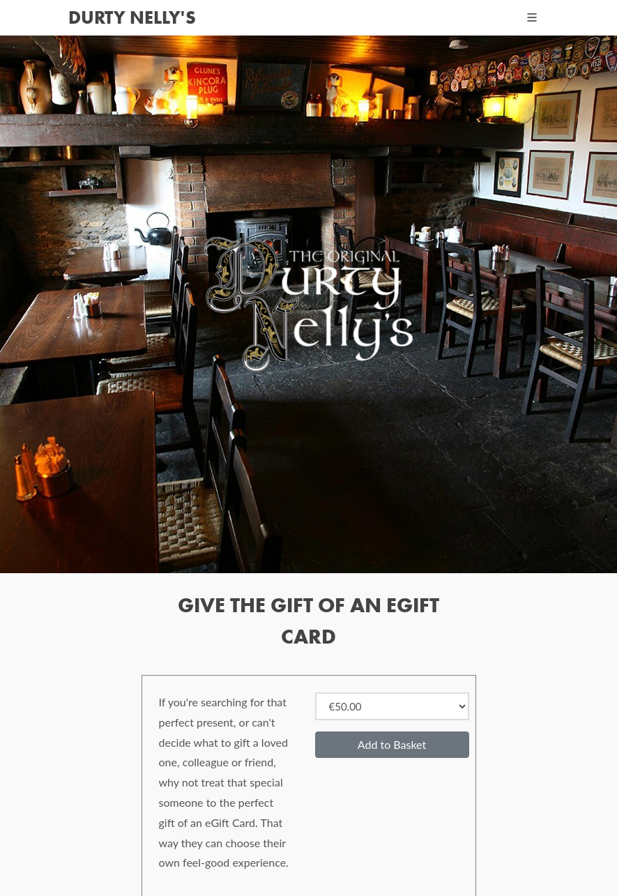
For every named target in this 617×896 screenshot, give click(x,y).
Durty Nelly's (132, 17)
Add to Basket (392, 744)
